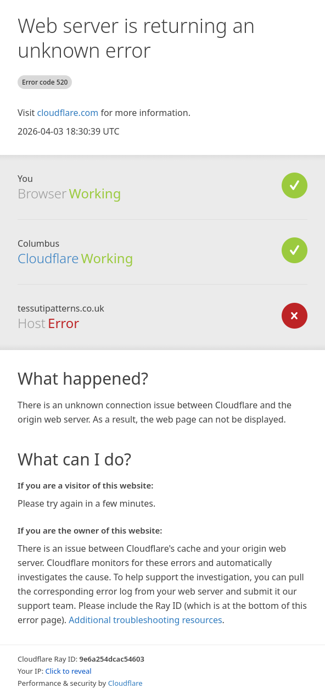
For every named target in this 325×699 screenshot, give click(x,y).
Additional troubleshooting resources (145, 620)
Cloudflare (48, 258)
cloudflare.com (67, 113)
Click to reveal (69, 671)
